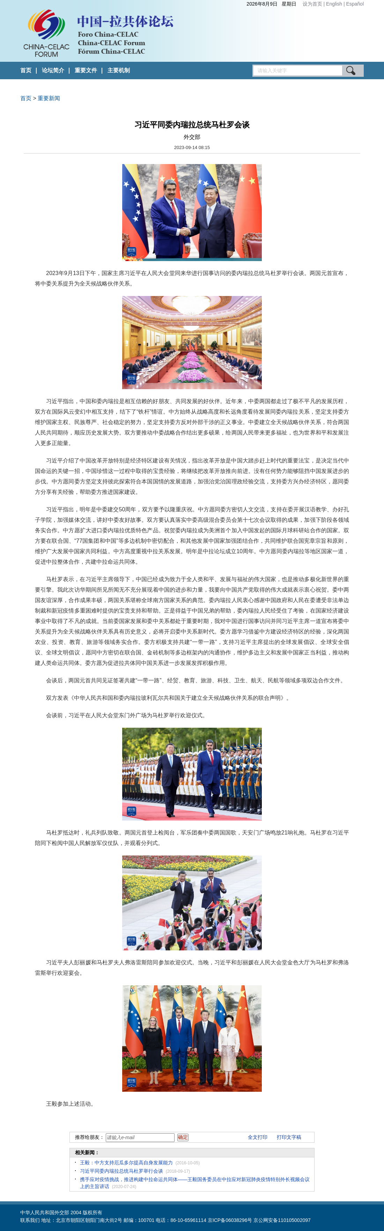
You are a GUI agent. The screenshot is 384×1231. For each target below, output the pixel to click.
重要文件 (86, 70)
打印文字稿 (289, 1137)
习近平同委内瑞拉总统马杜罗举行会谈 (121, 1171)
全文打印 (257, 1137)
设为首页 (312, 4)
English (335, 4)
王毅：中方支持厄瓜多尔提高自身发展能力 (126, 1162)
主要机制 (119, 70)
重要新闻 (49, 98)
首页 (25, 70)
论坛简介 (53, 70)
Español (355, 4)
